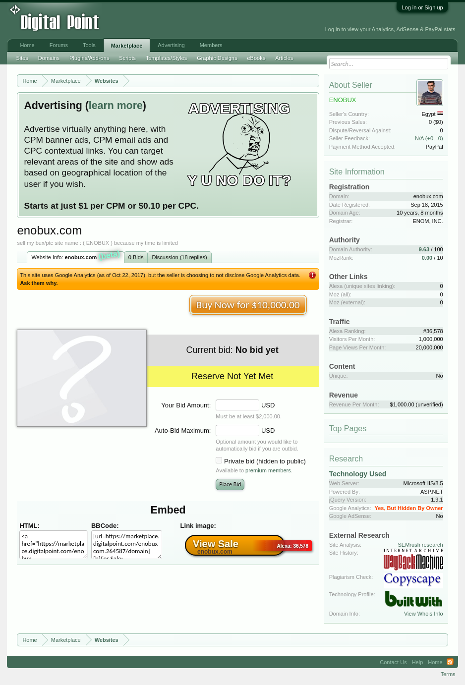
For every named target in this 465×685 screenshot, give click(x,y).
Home (27, 45)
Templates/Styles (166, 58)
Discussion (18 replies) (179, 257)
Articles (284, 58)
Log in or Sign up (422, 7)
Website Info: (75, 256)
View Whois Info (423, 614)
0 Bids (136, 257)
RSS (450, 662)
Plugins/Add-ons (89, 58)
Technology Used (358, 474)
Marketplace (127, 46)
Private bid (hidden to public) (265, 461)
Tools (89, 45)
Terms (448, 674)
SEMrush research (420, 545)
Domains (48, 58)
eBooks (256, 58)
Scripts (127, 58)
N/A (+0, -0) (429, 138)
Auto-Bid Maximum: (183, 430)
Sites (22, 58)
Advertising (171, 45)
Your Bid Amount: (186, 405)
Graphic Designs (217, 58)
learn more (116, 106)
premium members (268, 470)
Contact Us (393, 662)
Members (211, 45)
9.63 (424, 249)
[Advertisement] (164, 21)
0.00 (427, 258)
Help (417, 662)
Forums (59, 45)
